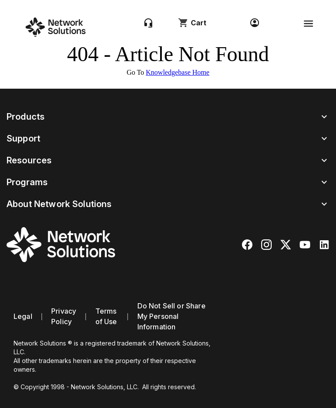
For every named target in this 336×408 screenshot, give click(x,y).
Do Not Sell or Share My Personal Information (171, 316)
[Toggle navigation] (308, 23)
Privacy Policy (63, 316)
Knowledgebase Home (177, 72)
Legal (23, 316)
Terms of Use (106, 316)
